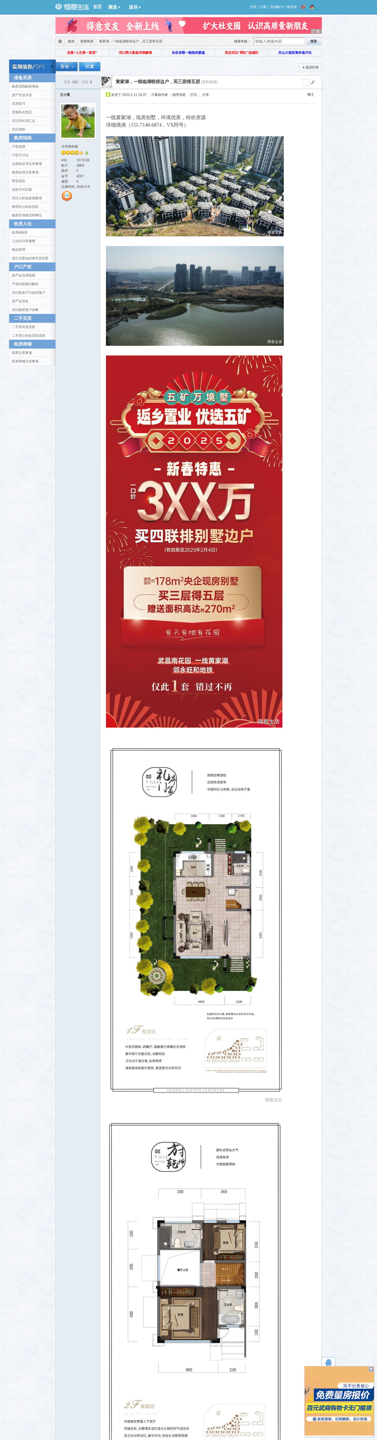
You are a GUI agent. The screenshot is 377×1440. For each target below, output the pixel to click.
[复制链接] (209, 82)
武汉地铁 (18, 129)
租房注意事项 (22, 353)
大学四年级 (69, 147)
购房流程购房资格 (25, 86)
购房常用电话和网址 (27, 215)
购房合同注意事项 (25, 172)
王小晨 (65, 95)
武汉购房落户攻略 (25, 310)
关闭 (371, 1369)
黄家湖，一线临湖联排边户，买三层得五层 (158, 81)
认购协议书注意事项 (27, 164)
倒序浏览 (179, 95)
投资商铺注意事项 (25, 361)
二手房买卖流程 (23, 327)
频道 (114, 7)
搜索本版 (240, 41)
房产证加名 (20, 301)
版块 (135, 7)
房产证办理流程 (23, 275)
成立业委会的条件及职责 (30, 258)
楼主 (310, 94)
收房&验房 (19, 232)
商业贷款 (18, 181)
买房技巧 (18, 104)
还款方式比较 (22, 189)
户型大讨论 (20, 155)
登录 (253, 7)
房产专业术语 (22, 95)
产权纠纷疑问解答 (25, 284)
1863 (80, 165)
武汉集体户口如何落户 (28, 293)
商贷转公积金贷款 (25, 207)
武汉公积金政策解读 (27, 198)
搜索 (313, 41)
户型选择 (18, 147)
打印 (193, 95)
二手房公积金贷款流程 (28, 335)
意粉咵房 (86, 41)
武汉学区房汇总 (23, 121)
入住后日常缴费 (23, 241)
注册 (263, 7)
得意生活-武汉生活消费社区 (59, 41)
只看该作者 (159, 95)
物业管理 (18, 250)
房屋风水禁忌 (22, 112)
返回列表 (312, 67)
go (312, 82)
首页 (97, 6)
